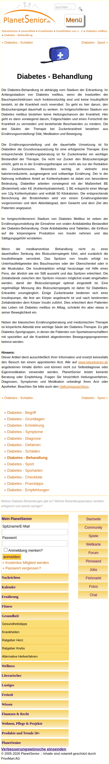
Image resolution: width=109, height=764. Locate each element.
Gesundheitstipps (14, 624)
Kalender (9, 587)
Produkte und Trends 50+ (21, 733)
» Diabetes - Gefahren (22, 445)
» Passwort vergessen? (21, 568)
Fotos (93, 587)
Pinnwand (93, 561)
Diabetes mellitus (96, 31)
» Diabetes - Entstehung (24, 425)
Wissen (7, 704)
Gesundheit (28, 31)
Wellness (8, 666)
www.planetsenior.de (93, 362)
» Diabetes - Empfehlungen (26, 490)
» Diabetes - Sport (19, 464)
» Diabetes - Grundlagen (24, 419)
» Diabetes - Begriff (20, 412)
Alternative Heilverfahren (20, 656)
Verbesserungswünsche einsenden (33, 749)
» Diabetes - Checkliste (23, 477)
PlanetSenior (10, 31)
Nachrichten (11, 578)
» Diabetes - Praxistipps (23, 483)
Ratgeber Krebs (13, 648)
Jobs (93, 570)
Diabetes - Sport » (95, 42)
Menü (74, 20)
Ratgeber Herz (12, 640)
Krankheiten (45, 31)
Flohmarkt (93, 578)
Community (93, 528)
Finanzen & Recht (15, 714)
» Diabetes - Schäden (22, 451)
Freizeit (7, 695)
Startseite (93, 519)
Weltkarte (93, 544)
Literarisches (11, 676)
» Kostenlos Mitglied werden (25, 562)
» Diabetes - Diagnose (22, 438)
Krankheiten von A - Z (69, 31)
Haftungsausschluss (74, 386)
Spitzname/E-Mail (16, 526)
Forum (93, 553)
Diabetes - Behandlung (18, 35)
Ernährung (10, 597)
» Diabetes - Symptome (23, 432)
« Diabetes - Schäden (17, 42)
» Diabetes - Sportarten (23, 470)
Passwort (9, 538)
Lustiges (8, 685)
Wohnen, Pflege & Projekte (22, 724)
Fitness (7, 606)
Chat (93, 595)
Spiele (93, 536)
